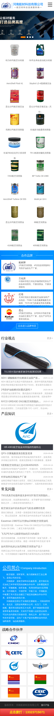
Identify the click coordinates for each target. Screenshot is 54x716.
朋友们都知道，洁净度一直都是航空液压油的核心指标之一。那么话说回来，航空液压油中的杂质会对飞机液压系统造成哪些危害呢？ (26, 515)
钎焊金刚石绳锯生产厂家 (13, 477)
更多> (50, 338)
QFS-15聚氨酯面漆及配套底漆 (16, 453)
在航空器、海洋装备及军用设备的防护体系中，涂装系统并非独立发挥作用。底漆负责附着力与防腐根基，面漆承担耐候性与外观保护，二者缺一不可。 (26, 460)
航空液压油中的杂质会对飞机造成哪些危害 (23, 508)
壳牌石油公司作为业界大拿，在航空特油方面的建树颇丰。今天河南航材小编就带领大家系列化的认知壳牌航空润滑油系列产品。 (26, 554)
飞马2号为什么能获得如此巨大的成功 (20, 534)
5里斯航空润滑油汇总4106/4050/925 (20, 465)
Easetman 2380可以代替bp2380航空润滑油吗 (24, 521)
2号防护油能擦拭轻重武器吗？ (16, 389)
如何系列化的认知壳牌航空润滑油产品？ (22, 546)
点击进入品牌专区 (27, 326)
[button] (23, 37)
